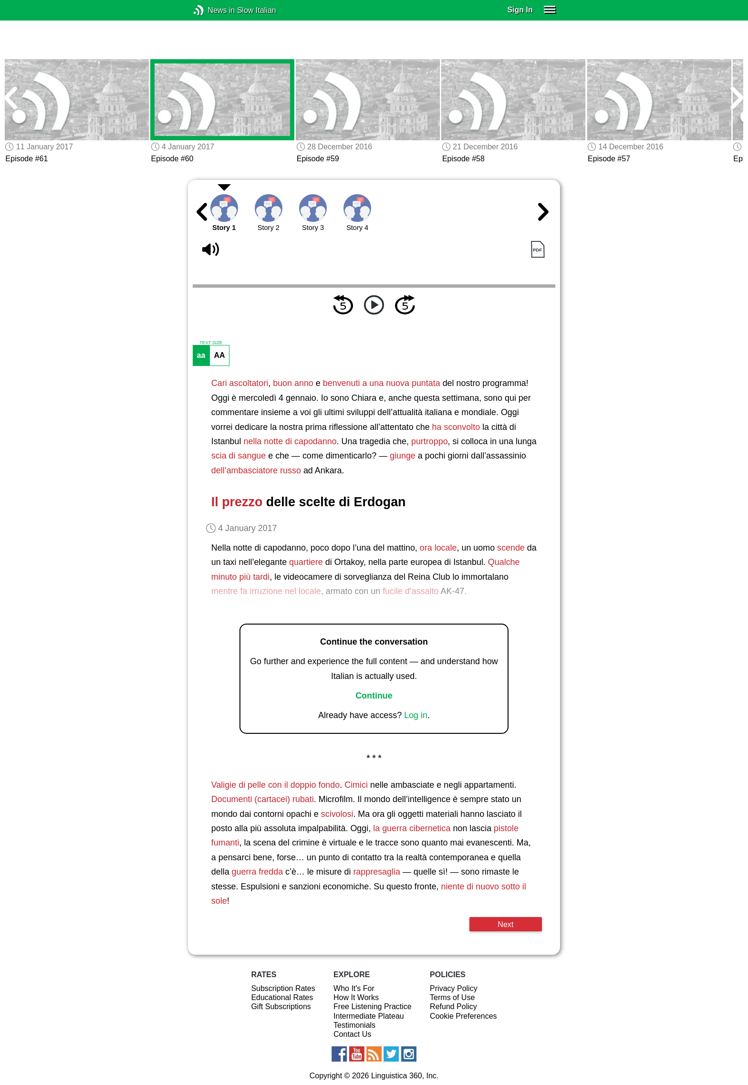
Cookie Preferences (463, 1016)
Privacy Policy (454, 988)
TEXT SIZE (210, 342)
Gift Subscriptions (281, 1006)
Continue (374, 695)
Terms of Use (452, 997)
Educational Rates (282, 997)
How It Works (356, 997)
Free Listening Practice (372, 1006)
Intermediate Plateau (368, 1016)
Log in (415, 715)
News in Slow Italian (213, 10)
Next (505, 924)
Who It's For (353, 988)
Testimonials (354, 1025)
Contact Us (352, 1034)
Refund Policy (453, 1006)
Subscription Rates (283, 988)
